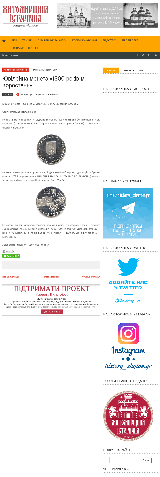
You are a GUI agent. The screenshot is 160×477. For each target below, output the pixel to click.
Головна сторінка (10, 55)
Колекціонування (84, 40)
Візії (14, 40)
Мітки (141, 70)
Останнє (111, 70)
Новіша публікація (10, 276)
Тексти (27, 40)
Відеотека (109, 40)
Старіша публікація (91, 276)
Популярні (127, 70)
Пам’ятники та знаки (52, 40)
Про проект (130, 40)
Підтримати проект (24, 48)
